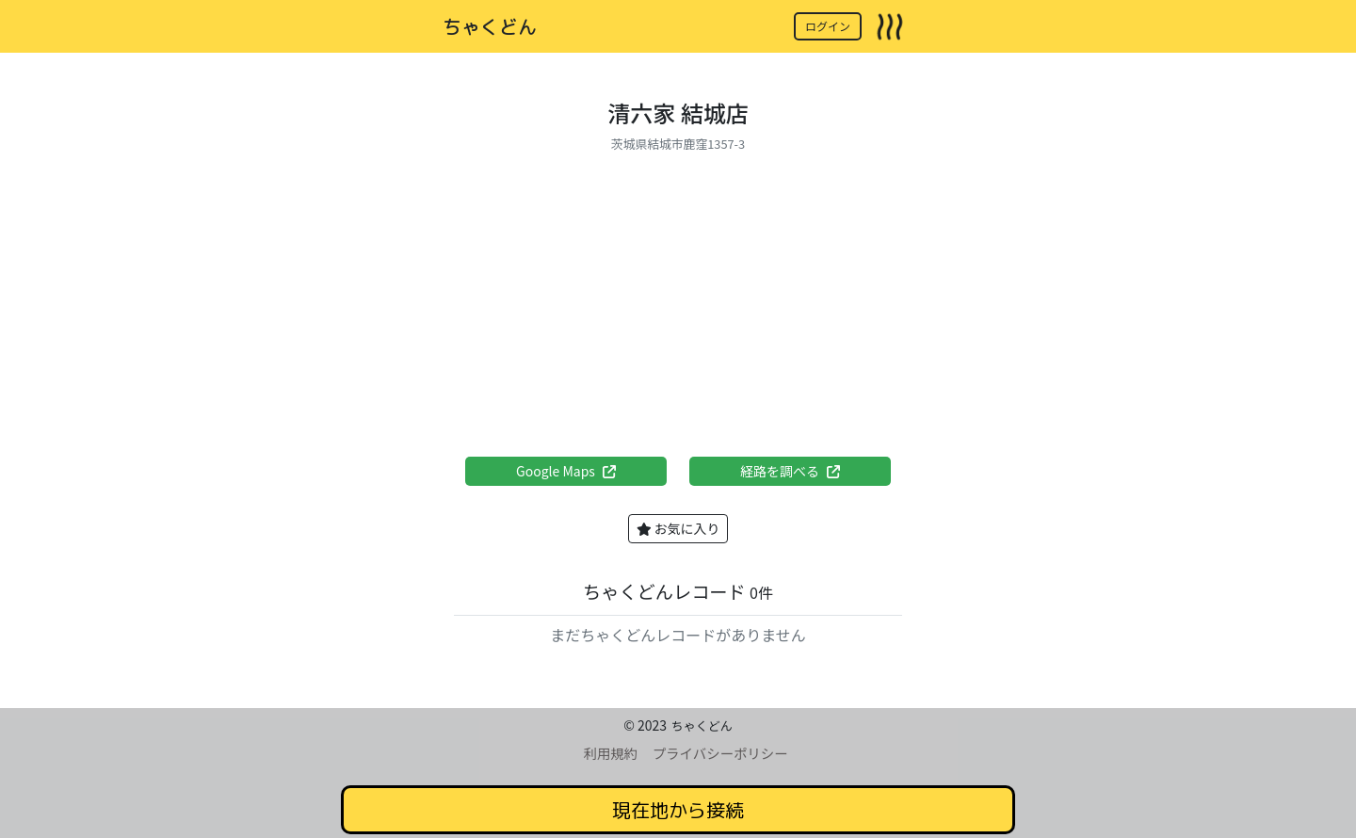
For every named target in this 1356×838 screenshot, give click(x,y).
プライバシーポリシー (720, 753)
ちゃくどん (490, 26)
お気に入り (678, 528)
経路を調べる (790, 470)
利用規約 (610, 753)
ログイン (827, 26)
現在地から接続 (678, 810)
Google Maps (566, 470)
